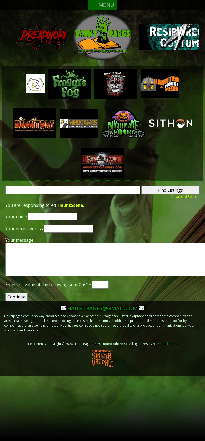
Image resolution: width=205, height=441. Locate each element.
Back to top (168, 343)
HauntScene (70, 205)
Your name (16, 216)
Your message (19, 240)
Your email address (24, 229)
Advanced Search (185, 196)
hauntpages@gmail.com (102, 308)
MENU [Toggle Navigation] (102, 5)
